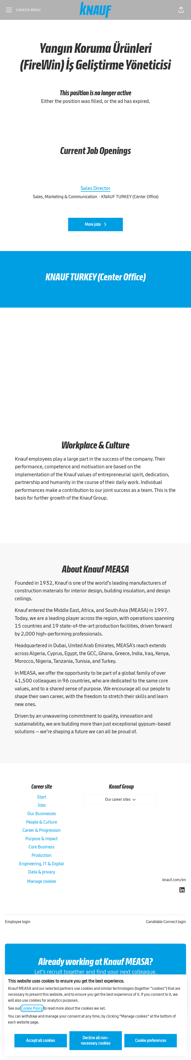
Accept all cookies (40, 1040)
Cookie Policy (32, 1008)
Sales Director (95, 188)
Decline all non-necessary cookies (95, 1040)
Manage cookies (41, 881)
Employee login (17, 921)
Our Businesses (41, 813)
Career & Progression (41, 830)
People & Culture (41, 822)
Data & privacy (41, 872)
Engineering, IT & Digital (41, 864)
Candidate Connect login (166, 921)
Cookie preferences (150, 1040)
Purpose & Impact (41, 838)
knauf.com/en (174, 879)
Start (41, 797)
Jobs (42, 805)
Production (41, 855)
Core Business (41, 847)
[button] (181, 10)
